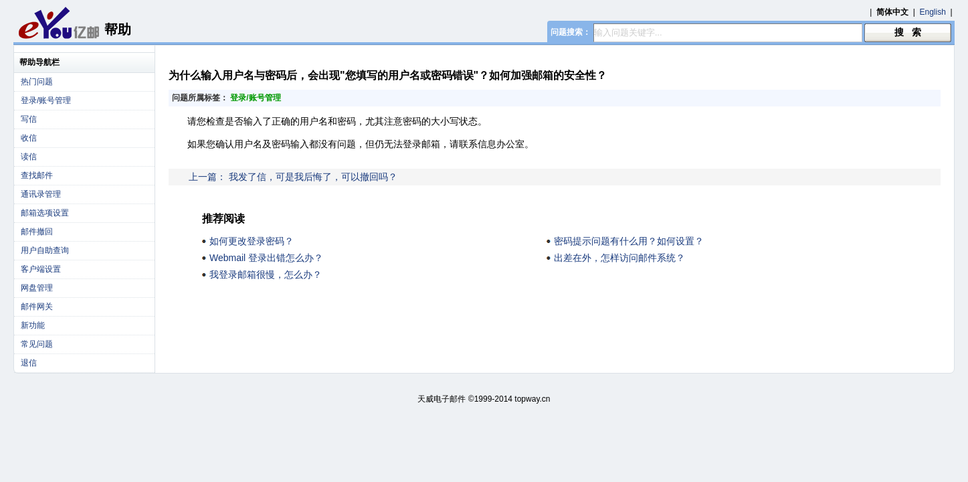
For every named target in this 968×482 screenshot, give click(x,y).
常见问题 (37, 344)
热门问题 (37, 81)
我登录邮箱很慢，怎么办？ (265, 274)
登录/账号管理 (46, 100)
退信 (29, 363)
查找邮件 (37, 175)
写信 (29, 119)
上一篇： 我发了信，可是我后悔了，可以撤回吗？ (293, 176)
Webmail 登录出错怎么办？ (266, 257)
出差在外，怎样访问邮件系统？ (619, 257)
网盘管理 (37, 288)
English (933, 12)
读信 (29, 156)
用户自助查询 (45, 250)
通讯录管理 (41, 194)
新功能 (33, 325)
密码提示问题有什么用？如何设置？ (629, 241)
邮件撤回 (37, 231)
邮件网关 (37, 306)
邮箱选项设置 (45, 213)
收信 (29, 138)
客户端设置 (41, 269)
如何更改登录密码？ (251, 241)
